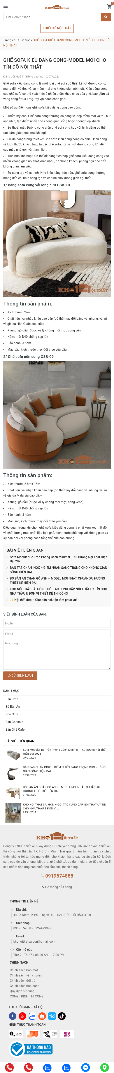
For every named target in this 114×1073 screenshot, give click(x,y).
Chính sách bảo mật (24, 970)
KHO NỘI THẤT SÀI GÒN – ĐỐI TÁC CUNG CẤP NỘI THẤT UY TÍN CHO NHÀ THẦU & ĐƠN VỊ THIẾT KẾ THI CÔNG (57, 591)
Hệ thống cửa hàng (57, 887)
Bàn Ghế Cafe (15, 729)
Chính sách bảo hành (24, 986)
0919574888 (57, 876)
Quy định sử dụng (22, 991)
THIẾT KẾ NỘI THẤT (57, 28)
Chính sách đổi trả (22, 980)
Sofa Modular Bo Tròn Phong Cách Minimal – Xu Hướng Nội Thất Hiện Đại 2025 (57, 559)
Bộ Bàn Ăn (12, 706)
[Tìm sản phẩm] (52, 17)
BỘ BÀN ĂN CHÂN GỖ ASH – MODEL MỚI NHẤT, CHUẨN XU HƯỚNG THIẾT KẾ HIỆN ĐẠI (56, 580)
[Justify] (106, 17)
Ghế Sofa (11, 714)
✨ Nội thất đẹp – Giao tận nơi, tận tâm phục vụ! (42, 600)
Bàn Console (14, 722)
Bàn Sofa (11, 699)
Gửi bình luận (20, 675)
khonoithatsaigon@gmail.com (34, 941)
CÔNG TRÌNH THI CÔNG (27, 996)
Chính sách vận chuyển (26, 975)
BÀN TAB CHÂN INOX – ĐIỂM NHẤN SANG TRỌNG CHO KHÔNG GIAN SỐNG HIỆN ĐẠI (57, 570)
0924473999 (42, 928)
